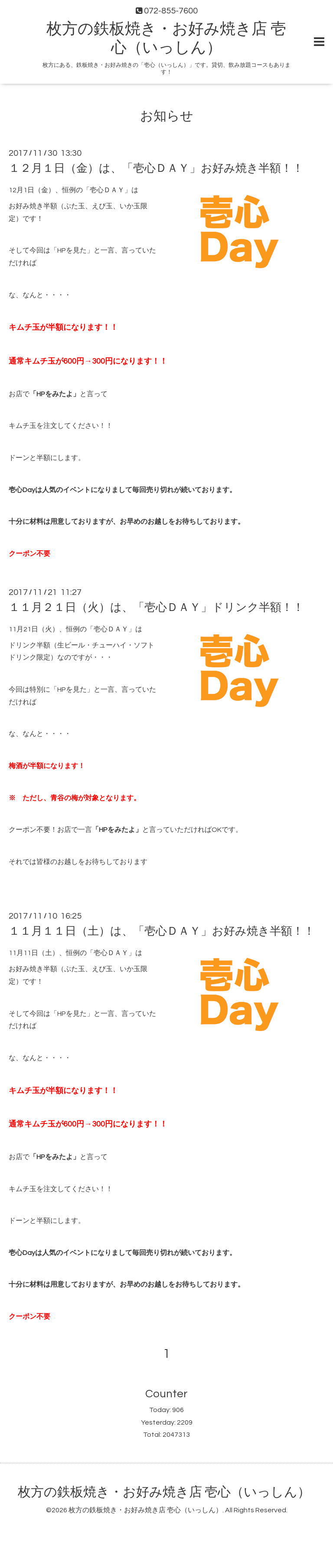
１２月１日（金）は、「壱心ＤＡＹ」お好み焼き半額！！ (156, 168)
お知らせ (166, 116)
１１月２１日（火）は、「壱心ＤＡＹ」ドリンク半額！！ (156, 607)
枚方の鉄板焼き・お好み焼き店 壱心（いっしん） (164, 1492)
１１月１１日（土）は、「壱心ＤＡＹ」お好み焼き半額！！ (162, 931)
